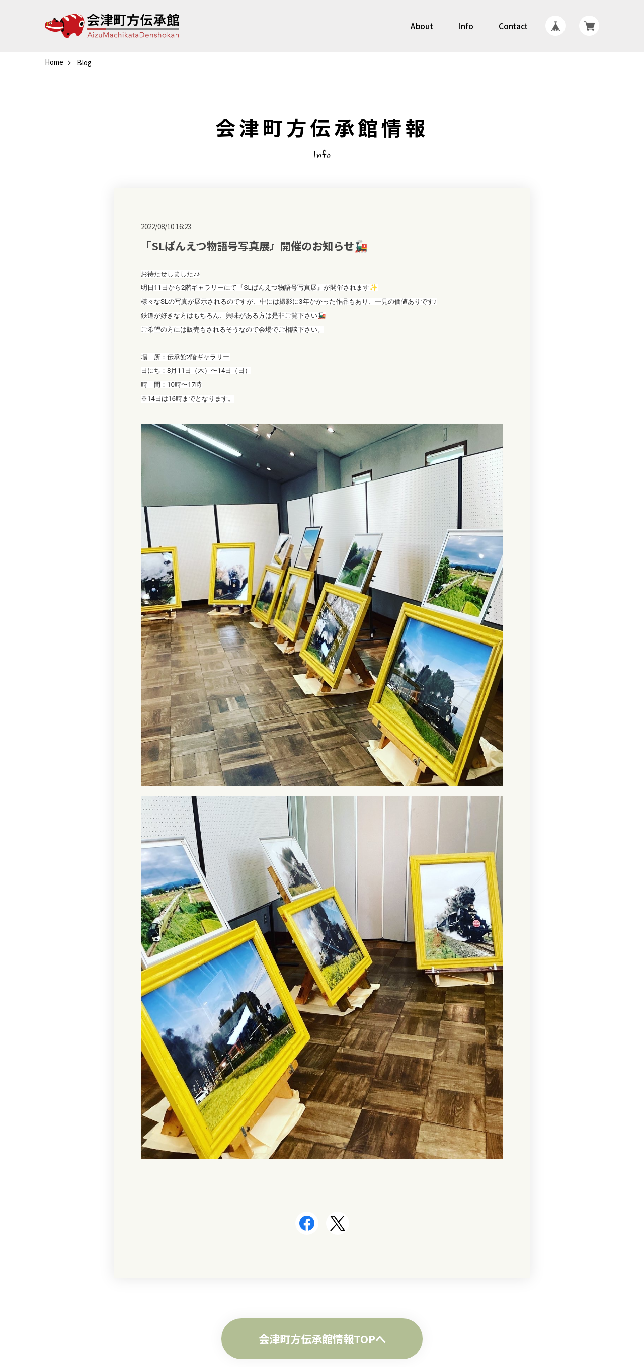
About (422, 26)
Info (466, 26)
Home (54, 62)
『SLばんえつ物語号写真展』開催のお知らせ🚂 (254, 245)
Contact (513, 26)
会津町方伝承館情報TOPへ (322, 1338)
